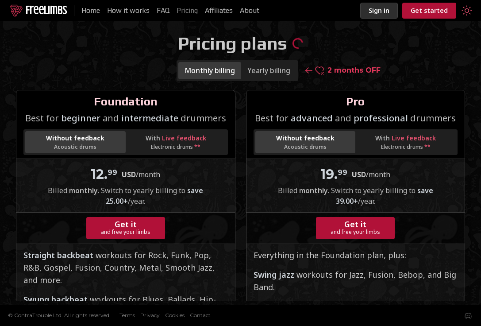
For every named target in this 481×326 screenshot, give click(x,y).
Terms (127, 315)
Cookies (175, 315)
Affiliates (219, 10)
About (249, 10)
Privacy (150, 315)
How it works (128, 10)
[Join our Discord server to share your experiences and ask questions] (468, 316)
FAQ (163, 10)
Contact (200, 315)
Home (90, 10)
